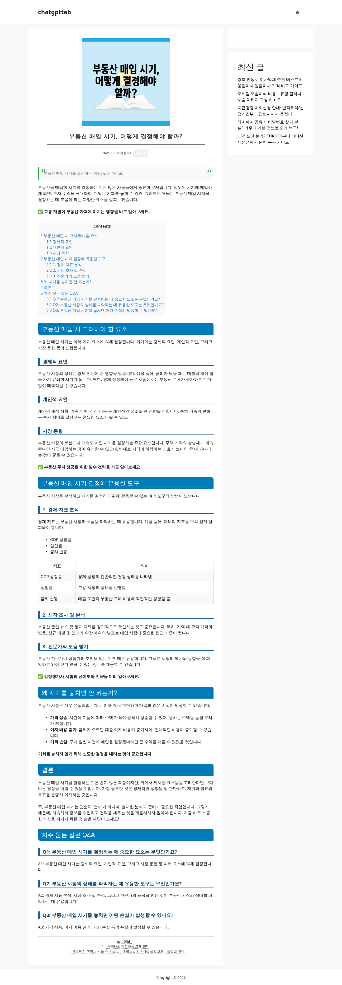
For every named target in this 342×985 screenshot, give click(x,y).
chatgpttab (54, 12)
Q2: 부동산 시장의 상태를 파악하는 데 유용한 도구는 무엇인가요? (105, 304)
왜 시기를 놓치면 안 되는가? (66, 281)
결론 (46, 287)
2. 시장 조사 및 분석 (66, 270)
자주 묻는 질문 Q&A (59, 293)
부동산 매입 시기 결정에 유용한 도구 (73, 258)
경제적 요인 (59, 241)
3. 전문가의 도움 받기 (67, 276)
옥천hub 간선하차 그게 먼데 (128, 946)
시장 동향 (57, 253)
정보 (127, 941)
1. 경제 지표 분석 (64, 264)
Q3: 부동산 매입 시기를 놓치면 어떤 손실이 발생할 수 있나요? (101, 310)
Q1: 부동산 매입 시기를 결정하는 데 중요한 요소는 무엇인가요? (103, 299)
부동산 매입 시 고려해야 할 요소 (69, 235)
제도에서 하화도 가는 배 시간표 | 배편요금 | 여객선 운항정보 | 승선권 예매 (128, 951)
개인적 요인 (59, 247)
